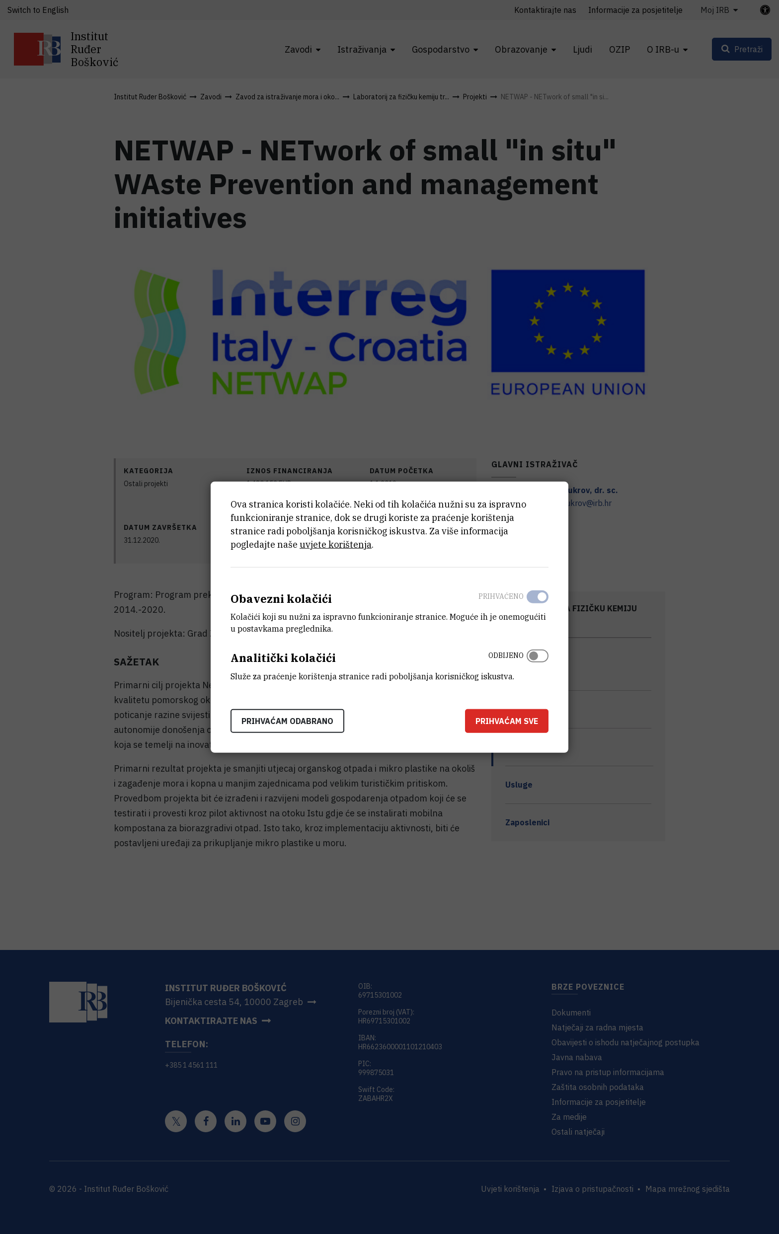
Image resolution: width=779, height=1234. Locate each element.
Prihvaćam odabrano (287, 721)
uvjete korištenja (336, 544)
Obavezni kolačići (281, 598)
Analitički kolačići (283, 658)
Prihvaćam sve (506, 721)
